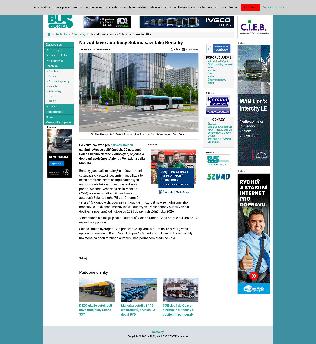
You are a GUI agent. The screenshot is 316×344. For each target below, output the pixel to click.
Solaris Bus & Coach (219, 132)
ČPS (210, 73)
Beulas (211, 135)
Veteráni (53, 86)
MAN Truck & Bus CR (220, 129)
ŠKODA (212, 123)
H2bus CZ (213, 76)
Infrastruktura (54, 112)
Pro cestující (54, 50)
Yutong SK (214, 141)
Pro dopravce (54, 61)
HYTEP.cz (213, 70)
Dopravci (51, 106)
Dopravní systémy (59, 81)
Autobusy (54, 71)
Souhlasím (250, 7)
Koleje (52, 96)
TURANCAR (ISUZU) (219, 138)
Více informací (273, 7)
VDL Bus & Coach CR (220, 126)
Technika (61, 34)
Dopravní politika (56, 55)
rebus (175, 49)
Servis (52, 76)
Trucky (52, 100)
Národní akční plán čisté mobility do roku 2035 (220, 64)
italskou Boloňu (121, 145)
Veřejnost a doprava (58, 122)
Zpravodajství (54, 44)
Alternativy (78, 34)
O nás (49, 117)
